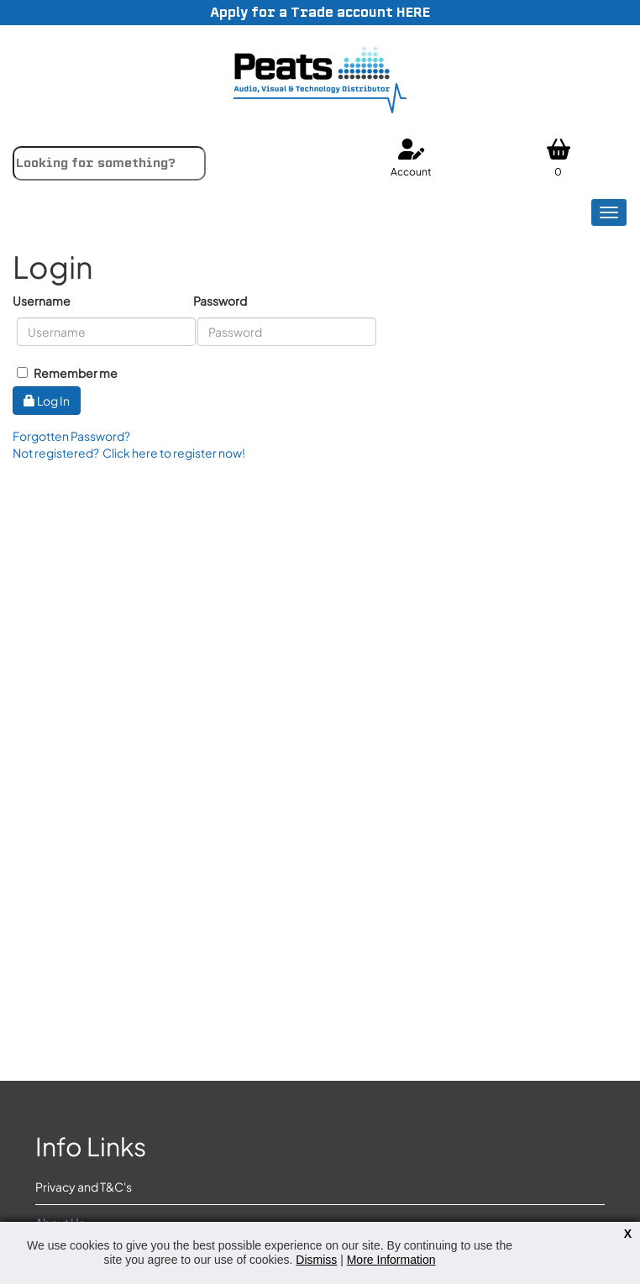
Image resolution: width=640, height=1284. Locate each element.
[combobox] (109, 163)
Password (220, 300)
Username (42, 300)
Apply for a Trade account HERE (320, 12)
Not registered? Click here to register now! (129, 452)
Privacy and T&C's (83, 1186)
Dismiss (316, 1259)
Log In (47, 400)
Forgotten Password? (71, 435)
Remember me (67, 372)
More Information (391, 1259)
